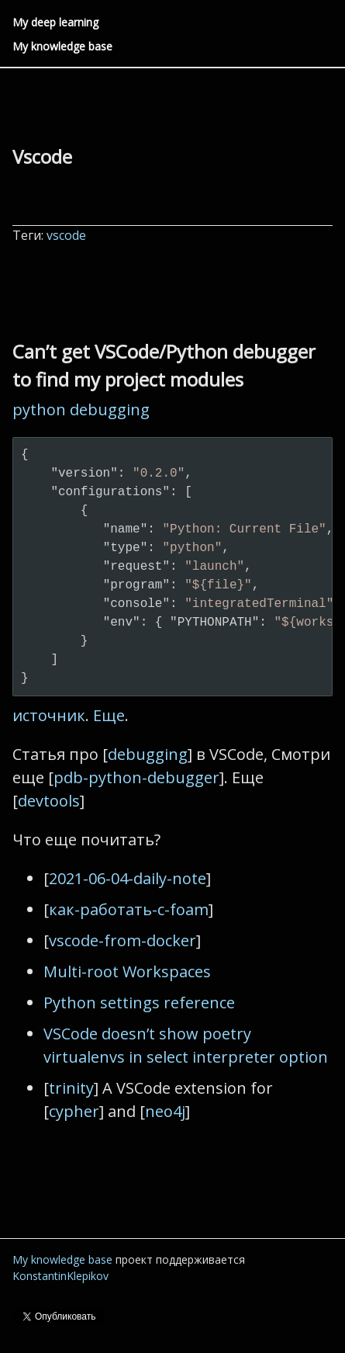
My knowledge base (62, 46)
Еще (109, 715)
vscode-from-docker (122, 940)
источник (48, 715)
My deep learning (55, 22)
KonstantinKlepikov (60, 1275)
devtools (49, 800)
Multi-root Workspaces (127, 971)
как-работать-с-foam (129, 909)
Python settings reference (139, 1002)
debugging (148, 754)
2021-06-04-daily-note (127, 878)
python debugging (81, 409)
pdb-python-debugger (136, 777)
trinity (71, 1087)
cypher (74, 1111)
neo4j (165, 1111)
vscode (68, 235)
